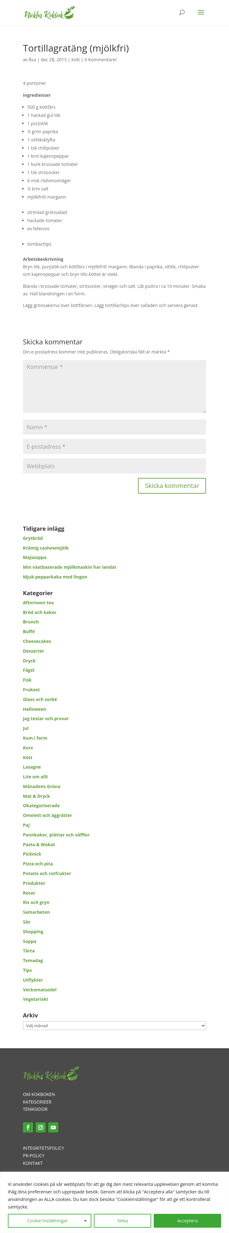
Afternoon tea (38, 603)
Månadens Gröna (41, 786)
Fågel (29, 670)
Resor (29, 893)
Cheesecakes (37, 641)
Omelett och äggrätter (47, 815)
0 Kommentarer (100, 60)
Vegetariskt (35, 999)
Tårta (29, 951)
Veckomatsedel (40, 990)
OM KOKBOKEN (39, 1094)
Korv (28, 748)
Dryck (29, 661)
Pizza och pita (38, 864)
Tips (27, 970)
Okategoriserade (41, 805)
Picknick (32, 854)
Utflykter (33, 980)
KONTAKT (33, 1163)
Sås (26, 922)
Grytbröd (33, 538)
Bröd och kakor (39, 612)
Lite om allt (35, 777)
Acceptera (187, 1221)
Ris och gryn (36, 902)
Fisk (27, 680)
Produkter (34, 883)
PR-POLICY (34, 1156)
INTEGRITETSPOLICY (43, 1148)
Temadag (33, 960)
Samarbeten (36, 912)
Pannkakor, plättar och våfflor (56, 835)
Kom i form (35, 738)
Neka (122, 1221)
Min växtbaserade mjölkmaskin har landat (70, 567)
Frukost (31, 690)
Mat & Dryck (36, 796)
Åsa (32, 60)
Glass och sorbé (40, 699)
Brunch (31, 622)
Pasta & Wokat (39, 844)
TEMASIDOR (35, 1109)
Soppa (30, 941)
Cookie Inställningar (47, 1221)
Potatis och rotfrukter (47, 873)
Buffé (29, 631)
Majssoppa (35, 557)
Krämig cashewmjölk (46, 548)
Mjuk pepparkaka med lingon (55, 577)
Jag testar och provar (46, 718)
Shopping (33, 931)
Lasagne (32, 767)
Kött (75, 60)
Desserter (33, 651)
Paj (26, 825)
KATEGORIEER (37, 1102)
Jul (26, 728)
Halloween (34, 709)
